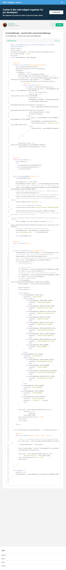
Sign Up (3, 555)
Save (59, 25)
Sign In (3, 559)
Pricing (3, 566)
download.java (11, 41)
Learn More (56, 12)
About (3, 562)
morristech (11, 24)
